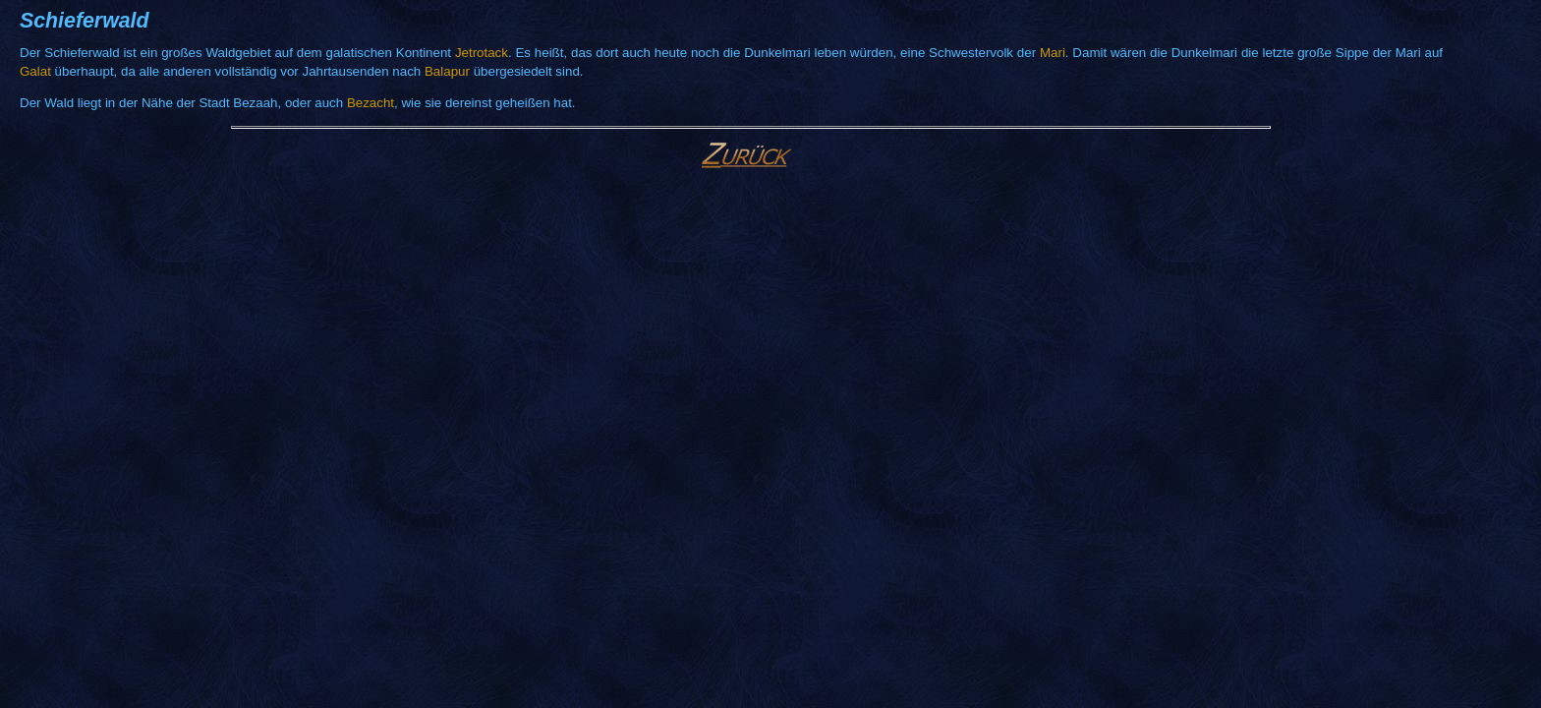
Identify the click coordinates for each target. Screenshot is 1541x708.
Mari (1052, 52)
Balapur (447, 71)
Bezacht (370, 102)
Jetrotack (481, 52)
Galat (35, 71)
